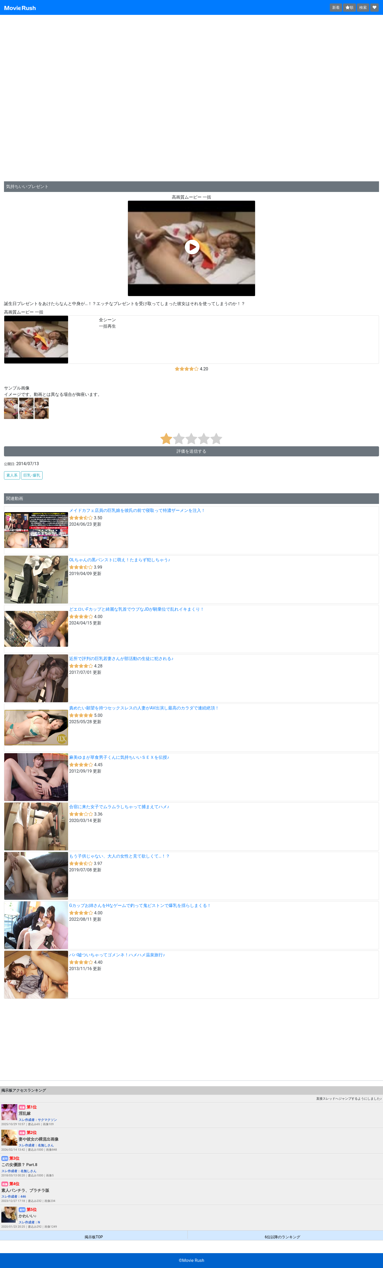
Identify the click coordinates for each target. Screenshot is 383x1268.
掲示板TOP (94, 1237)
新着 (336, 7)
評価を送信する (191, 451)
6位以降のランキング (282, 1237)
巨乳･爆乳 (31, 475)
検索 (363, 7)
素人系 (12, 475)
